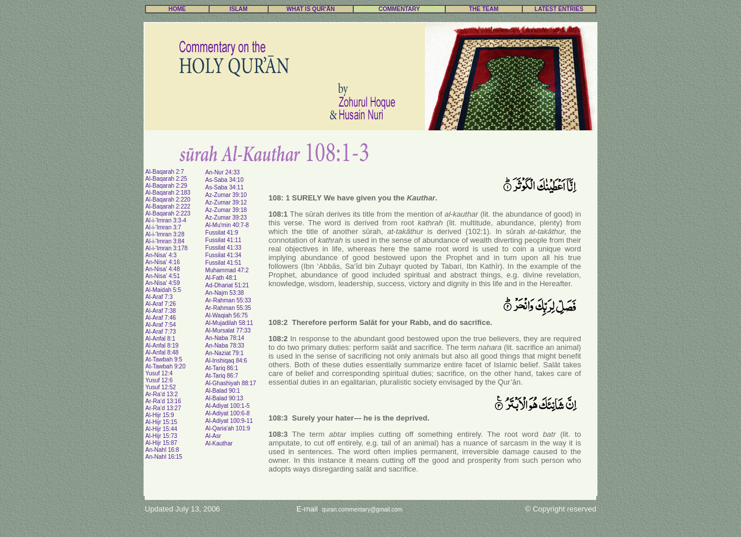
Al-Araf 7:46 (160, 318)
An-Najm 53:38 (225, 293)
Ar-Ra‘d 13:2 (161, 394)
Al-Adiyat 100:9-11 (229, 421)
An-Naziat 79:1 (225, 353)
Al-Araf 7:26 (160, 304)
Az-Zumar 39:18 (226, 210)
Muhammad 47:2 (227, 270)
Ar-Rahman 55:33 (228, 300)
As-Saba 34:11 (225, 187)
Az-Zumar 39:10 (226, 195)
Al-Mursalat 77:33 (228, 330)
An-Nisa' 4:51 (162, 276)
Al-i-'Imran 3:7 (163, 227)
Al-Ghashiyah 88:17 (231, 383)
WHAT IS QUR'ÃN (311, 9)
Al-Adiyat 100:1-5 (228, 406)
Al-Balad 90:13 (225, 398)
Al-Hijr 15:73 (161, 436)
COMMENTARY (399, 9)
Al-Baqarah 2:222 (167, 206)
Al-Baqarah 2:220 (167, 199)
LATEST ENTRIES (558, 9)
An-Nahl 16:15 (163, 457)
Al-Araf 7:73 (160, 331)
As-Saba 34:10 (225, 180)
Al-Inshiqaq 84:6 (226, 360)
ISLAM (238, 9)
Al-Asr (213, 436)
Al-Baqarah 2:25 (166, 179)
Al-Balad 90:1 (223, 391)
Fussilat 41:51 (223, 263)
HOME (177, 9)
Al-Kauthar (219, 443)
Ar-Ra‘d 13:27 (163, 408)
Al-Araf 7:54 (160, 325)
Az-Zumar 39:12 (226, 202)
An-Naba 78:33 (225, 345)
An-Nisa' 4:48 (162, 269)
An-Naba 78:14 (225, 338)
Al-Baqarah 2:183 (167, 192)
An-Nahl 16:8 (162, 450)
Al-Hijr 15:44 (161, 429)
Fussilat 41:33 (223, 247)
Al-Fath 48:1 (221, 278)
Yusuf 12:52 (160, 387)
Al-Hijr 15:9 (159, 415)
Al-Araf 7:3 (159, 297)
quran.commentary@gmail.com (362, 509)
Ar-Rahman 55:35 (228, 308)
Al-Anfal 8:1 (160, 338)
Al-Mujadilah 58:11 (230, 323)
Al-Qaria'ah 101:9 (228, 428)
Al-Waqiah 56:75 (227, 315)
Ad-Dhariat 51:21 (228, 285)
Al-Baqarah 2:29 (166, 185)
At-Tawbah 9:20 (165, 366)
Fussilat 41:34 (223, 255)
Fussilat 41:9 (222, 232)
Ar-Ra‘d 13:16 (163, 401)
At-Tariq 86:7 (222, 375)
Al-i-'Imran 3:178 (166, 248)
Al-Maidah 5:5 (163, 290)
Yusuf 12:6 (159, 380)
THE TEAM (483, 9)
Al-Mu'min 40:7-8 (227, 225)
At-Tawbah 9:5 (163, 359)
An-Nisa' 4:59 (162, 283)
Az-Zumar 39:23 (226, 217)
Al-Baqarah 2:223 (167, 213)
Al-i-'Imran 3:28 (165, 234)
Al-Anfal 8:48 (161, 352)
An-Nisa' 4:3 (161, 255)
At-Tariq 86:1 (222, 368)
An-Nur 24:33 (223, 172)
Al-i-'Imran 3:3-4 (165, 220)
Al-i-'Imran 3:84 (165, 241)
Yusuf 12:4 (159, 373)
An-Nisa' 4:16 (162, 262)
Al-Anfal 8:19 (161, 345)
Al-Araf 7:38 (160, 311)
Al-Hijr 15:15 (161, 422)
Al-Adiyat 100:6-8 (228, 413)
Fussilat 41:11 (223, 240)
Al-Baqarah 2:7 (164, 172)
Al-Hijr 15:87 (161, 443)
